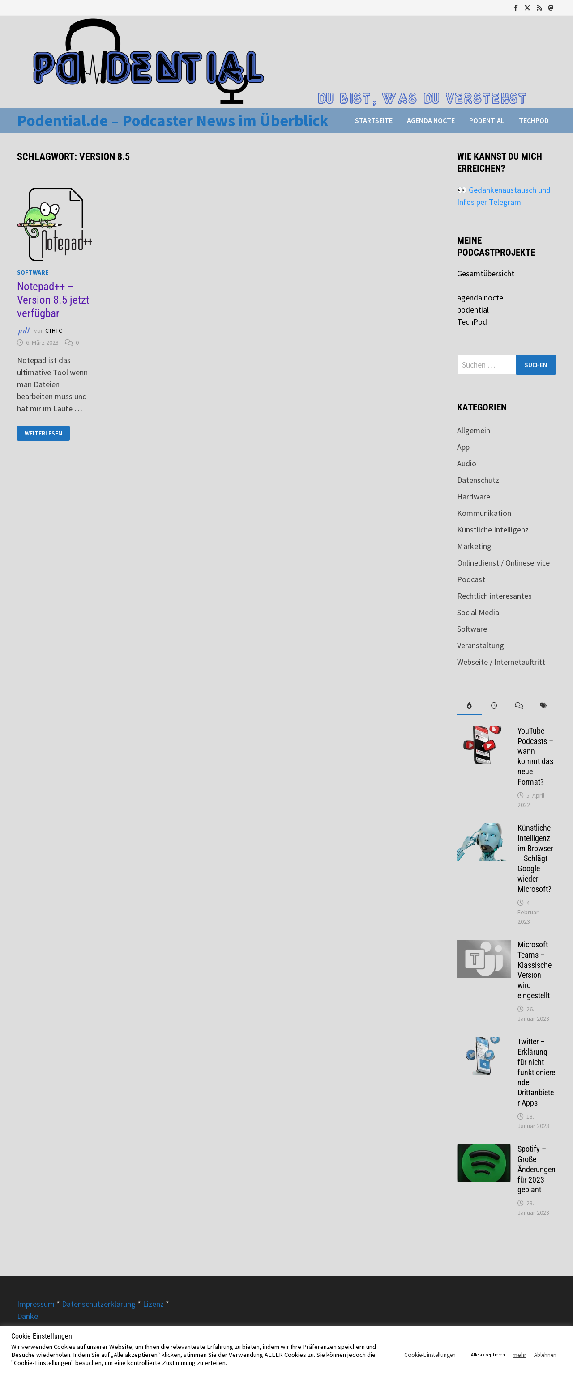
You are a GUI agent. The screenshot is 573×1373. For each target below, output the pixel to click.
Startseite (374, 120)
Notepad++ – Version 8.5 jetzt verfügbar (53, 300)
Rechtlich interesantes (494, 596)
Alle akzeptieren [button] (488, 1355)
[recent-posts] (494, 705)
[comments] (518, 705)
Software (32, 272)
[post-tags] (543, 705)
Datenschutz (478, 480)
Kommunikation (484, 513)
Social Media (478, 612)
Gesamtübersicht (485, 273)
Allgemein (473, 430)
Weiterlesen (43, 433)
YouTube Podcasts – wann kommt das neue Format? (535, 756)
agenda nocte (431, 120)
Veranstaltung (480, 645)
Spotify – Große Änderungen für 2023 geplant (536, 1169)
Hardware (473, 496)
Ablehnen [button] (545, 1355)
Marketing (474, 546)
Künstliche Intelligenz (493, 529)
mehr (519, 1355)
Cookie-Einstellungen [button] (430, 1355)
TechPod (534, 120)
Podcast (471, 579)
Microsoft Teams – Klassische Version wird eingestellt (534, 970)
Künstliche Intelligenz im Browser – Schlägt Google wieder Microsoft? (535, 858)
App (463, 447)
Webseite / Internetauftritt (501, 662)
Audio (466, 463)
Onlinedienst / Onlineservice (503, 563)
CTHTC (53, 330)
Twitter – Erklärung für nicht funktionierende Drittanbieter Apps (536, 1072)
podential (487, 120)
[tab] (469, 705)
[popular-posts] (469, 705)
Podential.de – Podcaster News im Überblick (173, 120)
